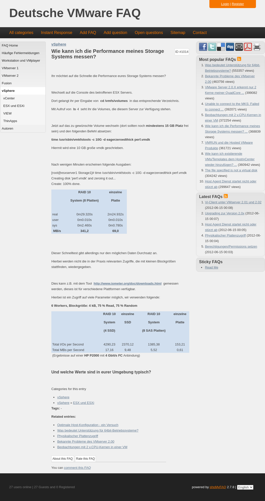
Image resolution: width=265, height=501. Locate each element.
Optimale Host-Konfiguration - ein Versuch (87, 425)
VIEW (7, 113)
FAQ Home (10, 45)
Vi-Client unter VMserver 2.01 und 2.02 (233, 202)
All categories (21, 32)
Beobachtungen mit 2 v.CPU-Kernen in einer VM (92, 447)
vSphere (8, 91)
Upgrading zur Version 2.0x (224, 213)
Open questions (149, 32)
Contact (200, 32)
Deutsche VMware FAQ (75, 13)
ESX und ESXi (13, 106)
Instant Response (56, 32)
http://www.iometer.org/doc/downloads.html (128, 283)
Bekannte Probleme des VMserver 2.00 (85, 441)
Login (225, 4)
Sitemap (177, 32)
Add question (115, 32)
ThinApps (10, 121)
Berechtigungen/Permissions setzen (231, 246)
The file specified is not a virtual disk (231, 170)
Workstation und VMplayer (21, 60)
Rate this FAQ (85, 458)
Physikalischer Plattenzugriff (77, 436)
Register (238, 4)
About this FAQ (63, 458)
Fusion (7, 83)
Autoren (7, 128)
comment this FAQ (77, 468)
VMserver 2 (10, 76)
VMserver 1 (10, 68)
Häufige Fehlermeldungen (21, 53)
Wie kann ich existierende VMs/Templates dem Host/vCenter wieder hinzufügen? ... (229, 159)
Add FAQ (88, 32)
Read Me (211, 267)
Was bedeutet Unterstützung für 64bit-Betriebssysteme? (97, 430)
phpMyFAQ (218, 487)
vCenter (9, 98)
